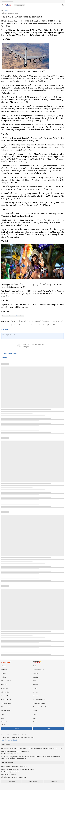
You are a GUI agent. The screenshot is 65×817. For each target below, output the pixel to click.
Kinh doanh (4, 669)
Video (34, 718)
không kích (51, 325)
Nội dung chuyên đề (6, 710)
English (35, 710)
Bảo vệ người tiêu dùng (39, 699)
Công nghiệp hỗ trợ (6, 699)
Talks (2, 714)
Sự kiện (48, 728)
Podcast (35, 722)
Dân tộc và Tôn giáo (38, 669)
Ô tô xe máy (4, 688)
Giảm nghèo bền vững (39, 703)
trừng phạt (7, 325)
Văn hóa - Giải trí (6, 681)
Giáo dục (35, 673)
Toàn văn (35, 695)
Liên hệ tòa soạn (6, 744)
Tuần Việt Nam (5, 695)
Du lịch (35, 688)
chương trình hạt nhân (38, 325)
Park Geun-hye (57, 321)
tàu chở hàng (23, 325)
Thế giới (6, 10)
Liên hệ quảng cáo (7, 762)
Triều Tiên (36, 321)
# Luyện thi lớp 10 (19, 5)
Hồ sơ (34, 714)
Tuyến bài (16, 728)
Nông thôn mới (5, 707)
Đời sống (35, 677)
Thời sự (35, 666)
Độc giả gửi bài (33, 781)
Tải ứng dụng (11, 781)
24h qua (3, 724)
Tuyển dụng (54, 781)
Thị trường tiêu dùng (7, 703)
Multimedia (4, 722)
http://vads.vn (11, 774)
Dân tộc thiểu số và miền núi (41, 707)
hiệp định (46, 321)
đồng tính (22, 321)
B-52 (13, 321)
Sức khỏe (35, 681)
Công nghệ (4, 684)
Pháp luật (35, 684)
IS (14, 325)
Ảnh (2, 718)
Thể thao (3, 673)
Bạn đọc (35, 692)
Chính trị (3, 666)
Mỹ (29, 321)
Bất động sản (5, 692)
